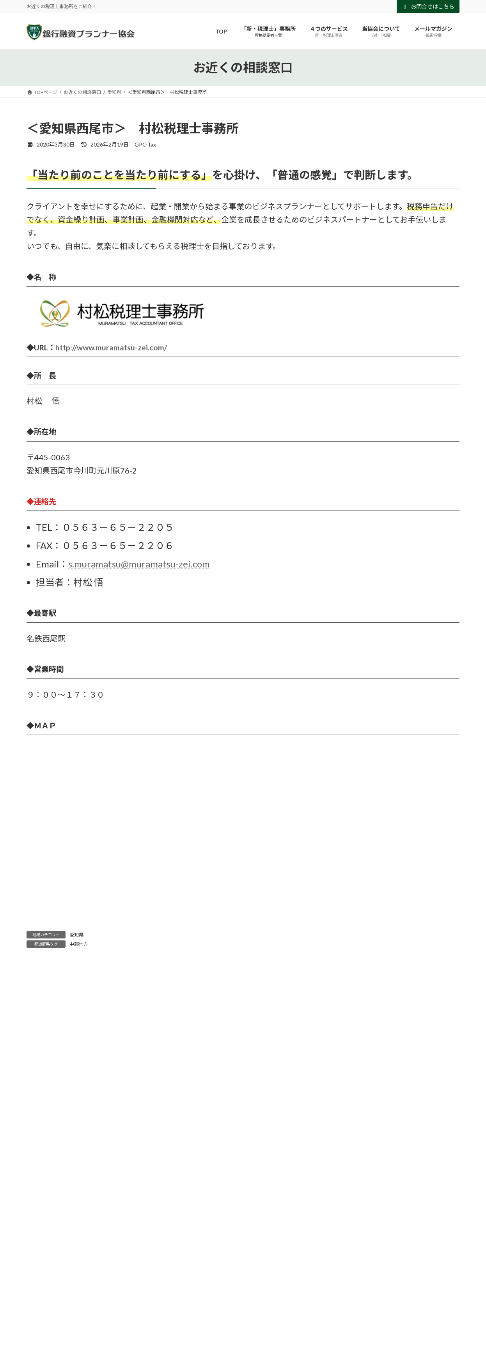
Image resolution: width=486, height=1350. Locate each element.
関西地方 (43, 1255)
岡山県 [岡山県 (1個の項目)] (207, 1300)
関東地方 (43, 1239)
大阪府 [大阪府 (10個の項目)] (141, 1300)
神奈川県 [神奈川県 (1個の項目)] (370, 1300)
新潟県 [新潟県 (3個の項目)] (303, 1300)
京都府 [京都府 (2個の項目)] (43, 1300)
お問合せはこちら (428, 6)
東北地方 (43, 1208)
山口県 (40, 1192)
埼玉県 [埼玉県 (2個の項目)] (108, 1300)
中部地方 (78, 944)
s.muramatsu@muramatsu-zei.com (139, 563)
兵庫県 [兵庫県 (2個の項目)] (75, 1300)
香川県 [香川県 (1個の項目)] (404, 1300)
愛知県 (76, 935)
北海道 (40, 1160)
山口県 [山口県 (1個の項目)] (174, 1300)
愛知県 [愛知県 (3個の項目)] (271, 1300)
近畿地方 (43, 1224)
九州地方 (43, 1144)
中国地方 (43, 1113)
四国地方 (43, 1176)
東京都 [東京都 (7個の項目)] (335, 1300)
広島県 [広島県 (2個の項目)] (239, 1300)
